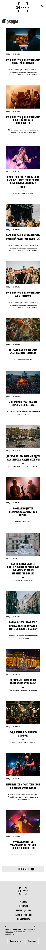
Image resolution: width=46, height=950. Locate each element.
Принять (32, 941)
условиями (9, 932)
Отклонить (15, 941)
